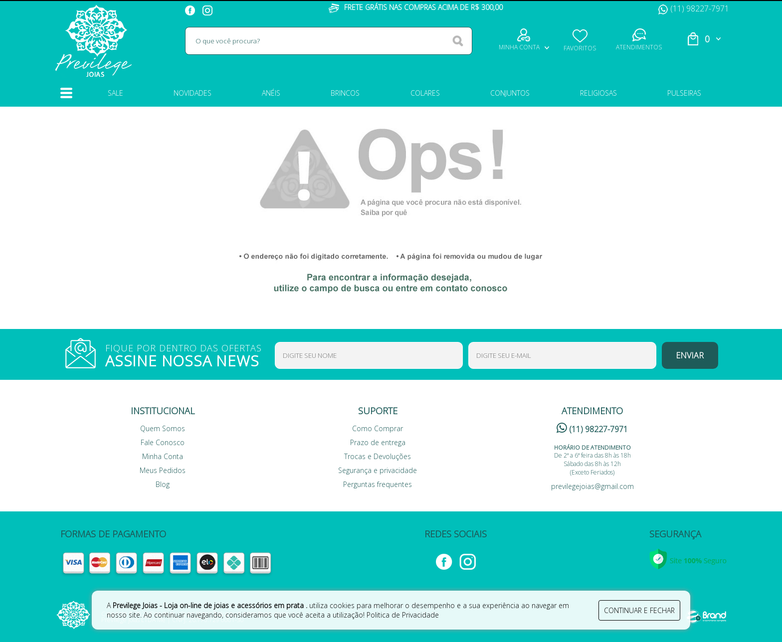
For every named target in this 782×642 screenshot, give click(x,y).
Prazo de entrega (377, 442)
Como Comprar (377, 428)
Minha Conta (162, 456)
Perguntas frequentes (377, 484)
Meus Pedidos (163, 470)
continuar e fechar (639, 610)
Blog (163, 484)
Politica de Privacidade (403, 615)
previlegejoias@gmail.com (592, 486)
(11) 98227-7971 (693, 8)
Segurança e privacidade (377, 470)
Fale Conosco (163, 442)
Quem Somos (162, 428)
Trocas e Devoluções (377, 456)
